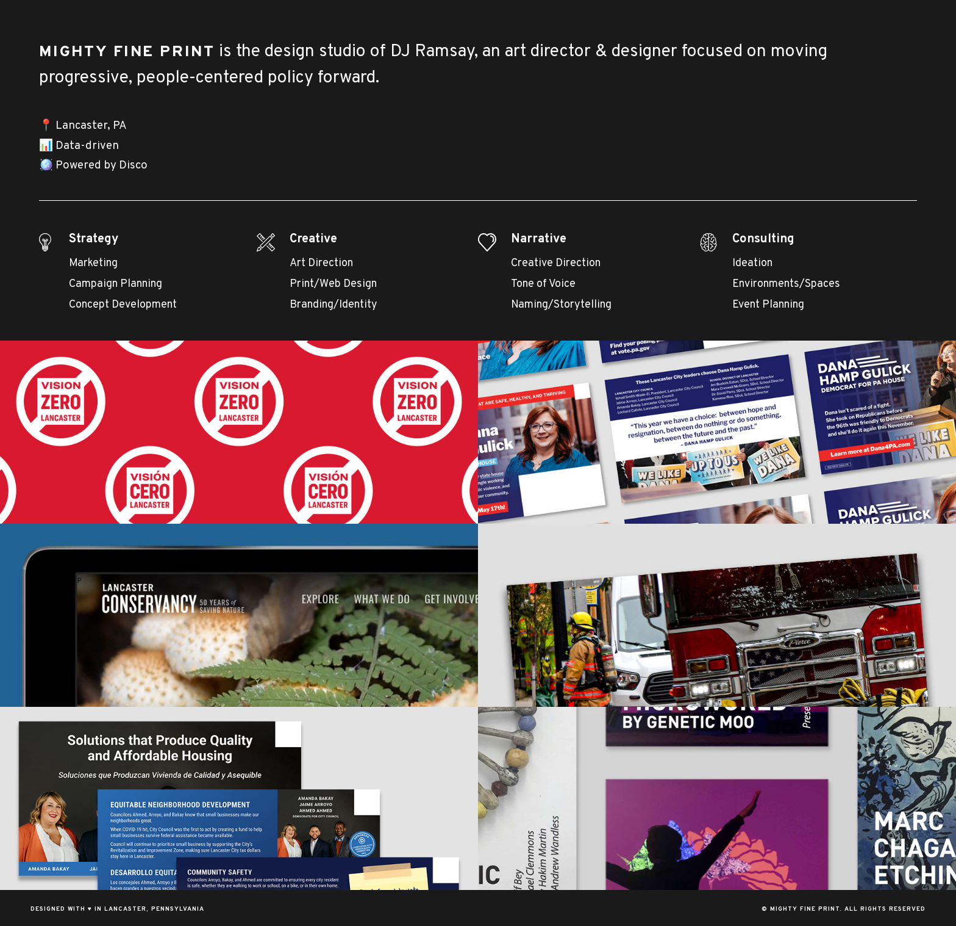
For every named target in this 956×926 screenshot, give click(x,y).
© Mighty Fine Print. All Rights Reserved (844, 909)
